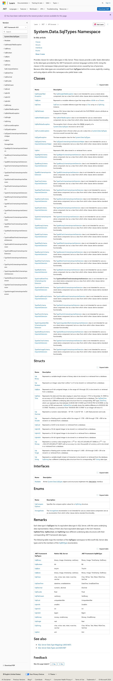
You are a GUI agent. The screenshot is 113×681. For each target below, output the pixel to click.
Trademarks (90, 679)
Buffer (94, 100)
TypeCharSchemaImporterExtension (68, 181)
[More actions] (108, 24)
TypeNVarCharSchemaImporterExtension (70, 261)
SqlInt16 (37, 429)
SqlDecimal (38, 588)
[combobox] (15, 27)
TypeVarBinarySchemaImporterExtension (70, 332)
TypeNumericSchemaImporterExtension (69, 252)
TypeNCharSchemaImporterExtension (68, 234)
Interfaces (39, 48)
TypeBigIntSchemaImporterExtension (68, 155)
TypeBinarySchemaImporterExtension (68, 163)
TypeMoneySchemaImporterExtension (69, 225)
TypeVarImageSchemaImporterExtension (70, 349)
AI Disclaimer (6, 679)
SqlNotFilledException (42, 118)
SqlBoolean (38, 564)
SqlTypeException (40, 137)
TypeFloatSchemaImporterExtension (68, 208)
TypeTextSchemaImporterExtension (68, 305)
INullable (38, 482)
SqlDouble (38, 592)
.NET (42, 24)
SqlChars (38, 105)
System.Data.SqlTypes (60, 127)
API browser (52, 24)
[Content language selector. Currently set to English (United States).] (12, 674)
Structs (38, 45)
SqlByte (37, 389)
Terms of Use (79, 679)
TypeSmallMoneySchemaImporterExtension (71, 296)
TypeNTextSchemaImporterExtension (68, 243)
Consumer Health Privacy (62, 679)
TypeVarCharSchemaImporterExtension (69, 341)
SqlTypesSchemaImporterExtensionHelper (70, 141)
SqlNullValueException (42, 124)
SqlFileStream (39, 111)
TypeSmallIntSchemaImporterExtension (69, 287)
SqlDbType (63, 543)
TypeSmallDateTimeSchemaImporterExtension (41, 281)
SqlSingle (38, 621)
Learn (36, 24)
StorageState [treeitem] (8, 144)
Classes (38, 42)
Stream (101, 100)
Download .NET (103, 9)
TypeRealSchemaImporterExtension (68, 270)
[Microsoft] (4, 3)
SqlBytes (37, 100)
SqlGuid (37, 425)
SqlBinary (38, 560)
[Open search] (102, 3)
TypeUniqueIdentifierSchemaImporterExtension (42, 325)
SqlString (101, 105)
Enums (38, 50)
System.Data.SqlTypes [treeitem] (11, 36)
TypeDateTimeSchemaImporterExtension (70, 190)
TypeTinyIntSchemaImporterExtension (69, 314)
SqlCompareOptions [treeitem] (11, 69)
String (98, 459)
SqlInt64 (37, 437)
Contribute (38, 679)
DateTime (103, 401)
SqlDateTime (102, 398)
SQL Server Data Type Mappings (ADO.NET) (54, 644)
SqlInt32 (37, 433)
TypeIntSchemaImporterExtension (67, 217)
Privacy (47, 679)
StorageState (39, 511)
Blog (29, 679)
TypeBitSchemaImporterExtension (67, 172)
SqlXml (37, 150)
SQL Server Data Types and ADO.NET (52, 648)
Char (89, 105)
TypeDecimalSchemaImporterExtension (69, 199)
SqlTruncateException (42, 131)
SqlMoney (38, 617)
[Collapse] (27, 23)
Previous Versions (19, 679)
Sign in (108, 3)
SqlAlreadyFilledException (64, 94)
